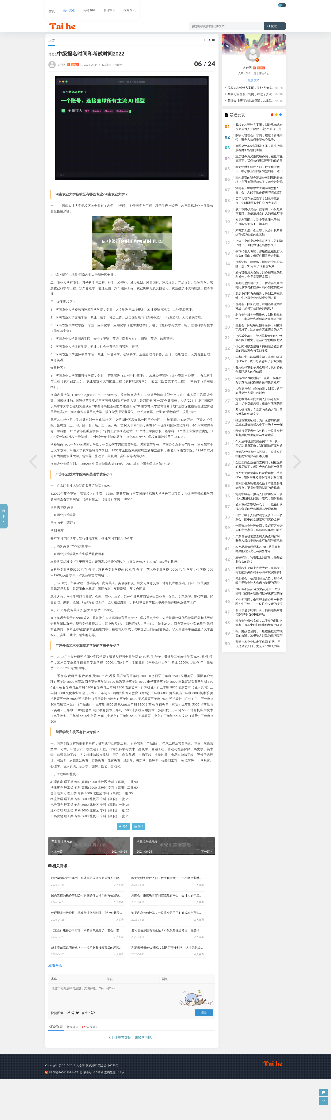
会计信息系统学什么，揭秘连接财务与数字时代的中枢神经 (259, 612)
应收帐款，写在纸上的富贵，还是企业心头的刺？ (259, 559)
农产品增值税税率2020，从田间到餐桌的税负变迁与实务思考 (258, 549)
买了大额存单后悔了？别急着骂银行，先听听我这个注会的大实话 (257, 200)
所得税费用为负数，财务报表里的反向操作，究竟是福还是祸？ (259, 274)
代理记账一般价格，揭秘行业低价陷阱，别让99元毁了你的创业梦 (259, 264)
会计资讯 (65, 6)
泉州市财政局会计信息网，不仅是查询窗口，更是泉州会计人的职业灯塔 (259, 211)
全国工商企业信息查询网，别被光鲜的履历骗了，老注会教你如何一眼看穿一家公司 (259, 466)
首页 (48, 6)
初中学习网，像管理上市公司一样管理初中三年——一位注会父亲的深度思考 (259, 603)
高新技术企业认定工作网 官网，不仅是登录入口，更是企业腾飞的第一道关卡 (259, 646)
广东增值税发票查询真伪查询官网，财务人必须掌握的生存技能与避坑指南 (259, 540)
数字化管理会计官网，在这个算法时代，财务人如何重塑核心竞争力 (272, 94)
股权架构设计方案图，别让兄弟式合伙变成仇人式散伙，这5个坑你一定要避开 (279, 88)
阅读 (123, 826)
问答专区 (85, 6)
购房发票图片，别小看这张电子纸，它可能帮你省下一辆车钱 (259, 222)
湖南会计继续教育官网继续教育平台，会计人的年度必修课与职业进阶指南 (259, 192)
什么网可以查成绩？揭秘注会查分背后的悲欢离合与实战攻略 (259, 348)
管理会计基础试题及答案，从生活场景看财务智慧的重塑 (264, 100)
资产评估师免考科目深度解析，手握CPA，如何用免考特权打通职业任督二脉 (259, 477)
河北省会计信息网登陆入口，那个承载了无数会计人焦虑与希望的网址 (259, 580)
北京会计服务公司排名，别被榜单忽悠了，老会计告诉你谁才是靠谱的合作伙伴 (259, 319)
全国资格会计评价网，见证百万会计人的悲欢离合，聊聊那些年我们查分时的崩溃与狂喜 (259, 530)
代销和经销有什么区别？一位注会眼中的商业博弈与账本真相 (259, 454)
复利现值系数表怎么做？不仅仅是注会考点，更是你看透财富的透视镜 (259, 485)
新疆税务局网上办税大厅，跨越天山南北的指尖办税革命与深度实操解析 (259, 570)
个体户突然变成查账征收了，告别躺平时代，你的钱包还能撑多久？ (259, 243)
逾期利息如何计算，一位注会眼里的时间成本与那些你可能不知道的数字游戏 (259, 287)
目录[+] (3, 516)
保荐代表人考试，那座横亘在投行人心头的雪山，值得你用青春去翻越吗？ (259, 255)
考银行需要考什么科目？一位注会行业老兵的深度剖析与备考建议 (259, 433)
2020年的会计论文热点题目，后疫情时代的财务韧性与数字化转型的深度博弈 (259, 593)
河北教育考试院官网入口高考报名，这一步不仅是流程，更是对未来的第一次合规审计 (259, 403)
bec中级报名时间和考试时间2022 (109, 29)
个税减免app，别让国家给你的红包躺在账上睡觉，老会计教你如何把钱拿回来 (259, 340)
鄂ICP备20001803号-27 (61, 1114)
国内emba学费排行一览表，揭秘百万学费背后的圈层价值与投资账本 (258, 380)
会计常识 (104, 6)
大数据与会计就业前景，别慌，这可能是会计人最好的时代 (259, 390)
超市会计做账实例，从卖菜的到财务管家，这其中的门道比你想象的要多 (259, 623)
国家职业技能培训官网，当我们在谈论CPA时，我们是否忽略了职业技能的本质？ (259, 361)
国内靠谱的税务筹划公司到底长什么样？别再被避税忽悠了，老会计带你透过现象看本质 (259, 181)
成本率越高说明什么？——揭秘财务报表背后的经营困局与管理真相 (259, 506)
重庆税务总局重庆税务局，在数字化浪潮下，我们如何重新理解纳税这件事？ (259, 160)
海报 (138, 826)
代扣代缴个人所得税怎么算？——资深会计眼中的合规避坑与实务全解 (259, 517)
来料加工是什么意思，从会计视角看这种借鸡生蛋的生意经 (259, 232)
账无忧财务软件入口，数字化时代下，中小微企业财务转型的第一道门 (259, 169)
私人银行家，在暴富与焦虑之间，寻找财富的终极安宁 (259, 412)
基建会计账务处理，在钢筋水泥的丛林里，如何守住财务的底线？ (259, 306)
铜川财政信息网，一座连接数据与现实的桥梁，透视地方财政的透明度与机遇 (259, 635)
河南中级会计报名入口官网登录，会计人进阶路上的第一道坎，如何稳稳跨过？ (259, 498)
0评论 (117, 64)
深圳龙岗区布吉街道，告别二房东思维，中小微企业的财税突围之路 (259, 295)
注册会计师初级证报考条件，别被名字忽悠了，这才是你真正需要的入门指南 (259, 329)
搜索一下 (275, 17)
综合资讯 (124, 6)
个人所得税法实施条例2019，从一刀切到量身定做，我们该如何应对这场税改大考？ (259, 445)
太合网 (68, 64)
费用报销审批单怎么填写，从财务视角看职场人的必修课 (259, 369)
